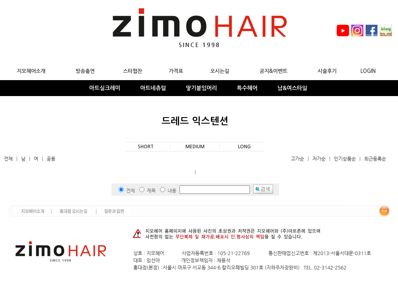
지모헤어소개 (31, 71)
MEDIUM (195, 146)
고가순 (297, 158)
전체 (8, 158)
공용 (51, 158)
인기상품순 (345, 158)
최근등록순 (375, 158)
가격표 (176, 71)
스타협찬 (132, 71)
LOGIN (368, 71)
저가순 (319, 158)
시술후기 (327, 71)
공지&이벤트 (273, 71)
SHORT (146, 146)
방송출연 (85, 71)
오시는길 (219, 71)
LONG (244, 146)
